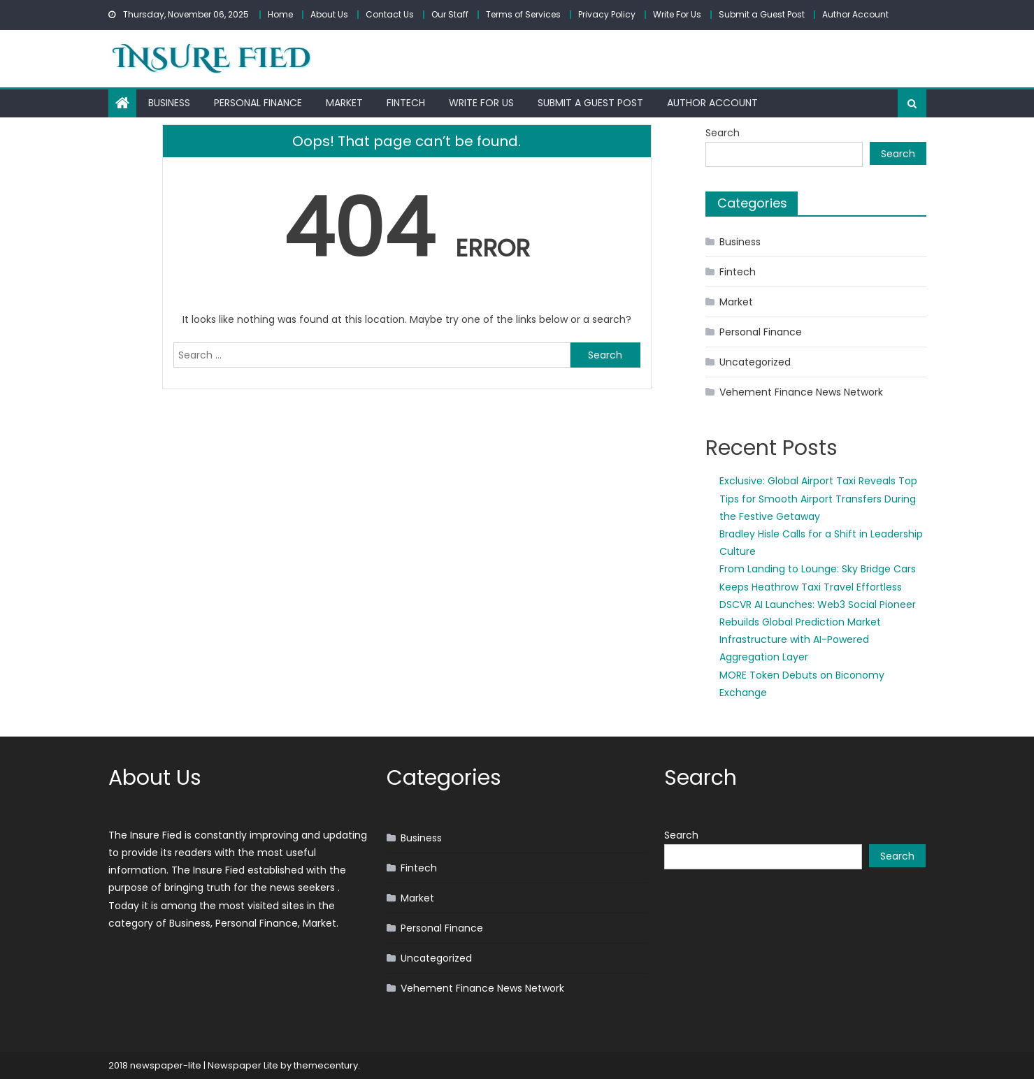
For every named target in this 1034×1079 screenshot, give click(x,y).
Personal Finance (258, 103)
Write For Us (677, 14)
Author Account (855, 14)
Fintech (406, 103)
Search (722, 133)
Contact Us (390, 14)
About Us (329, 14)
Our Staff (449, 14)
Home (280, 14)
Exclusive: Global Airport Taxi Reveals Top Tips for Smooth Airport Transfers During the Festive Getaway (818, 498)
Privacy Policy (607, 14)
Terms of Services (523, 14)
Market (344, 103)
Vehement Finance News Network (801, 392)
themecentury (326, 1065)
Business (169, 103)
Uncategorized (755, 362)
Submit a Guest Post (762, 14)
